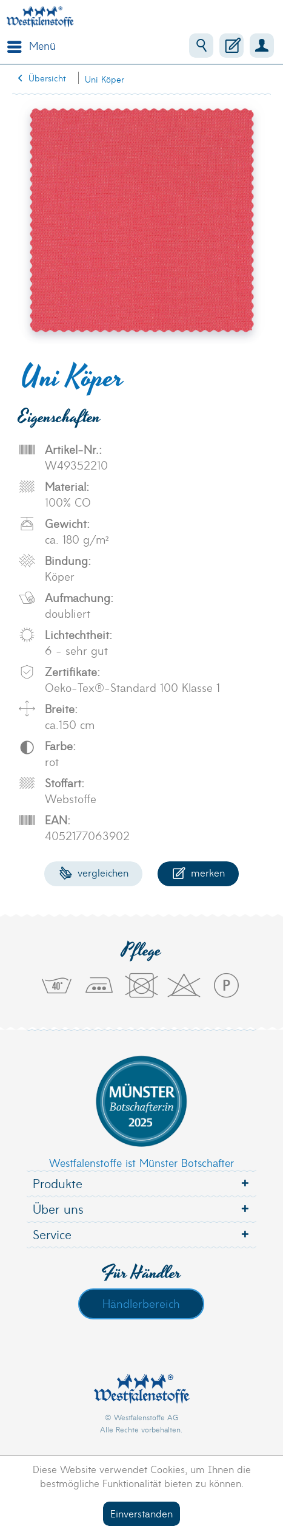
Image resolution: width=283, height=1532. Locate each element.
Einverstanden (141, 1513)
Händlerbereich (141, 1303)
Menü (31, 44)
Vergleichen (93, 872)
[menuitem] (28, 45)
